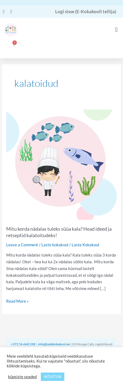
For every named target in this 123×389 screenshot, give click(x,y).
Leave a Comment (22, 244)
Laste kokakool (54, 244)
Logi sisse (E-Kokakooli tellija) (85, 11)
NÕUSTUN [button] (52, 376)
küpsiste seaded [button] (22, 376)
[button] (116, 29)
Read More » (17, 300)
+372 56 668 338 (23, 344)
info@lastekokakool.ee (54, 344)
